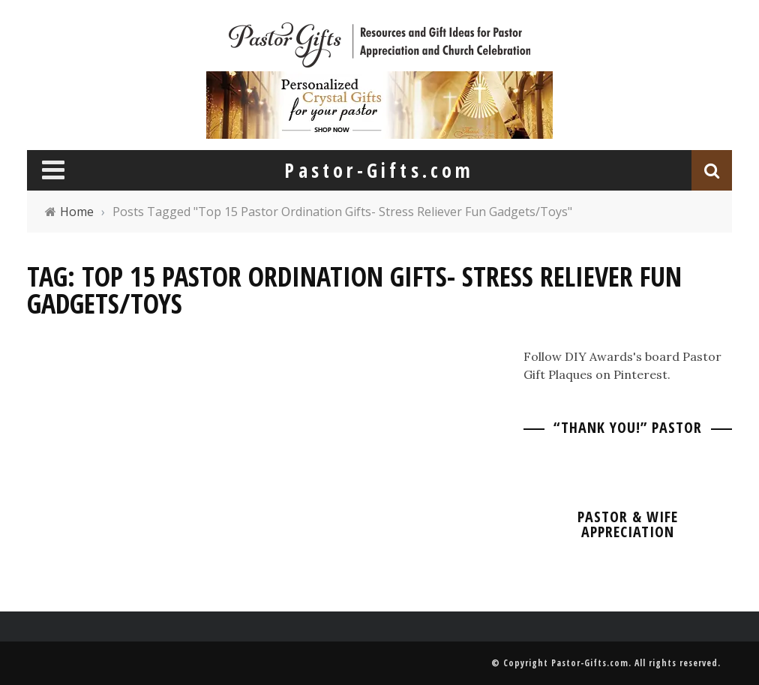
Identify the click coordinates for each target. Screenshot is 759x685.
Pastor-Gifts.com (589, 662)
